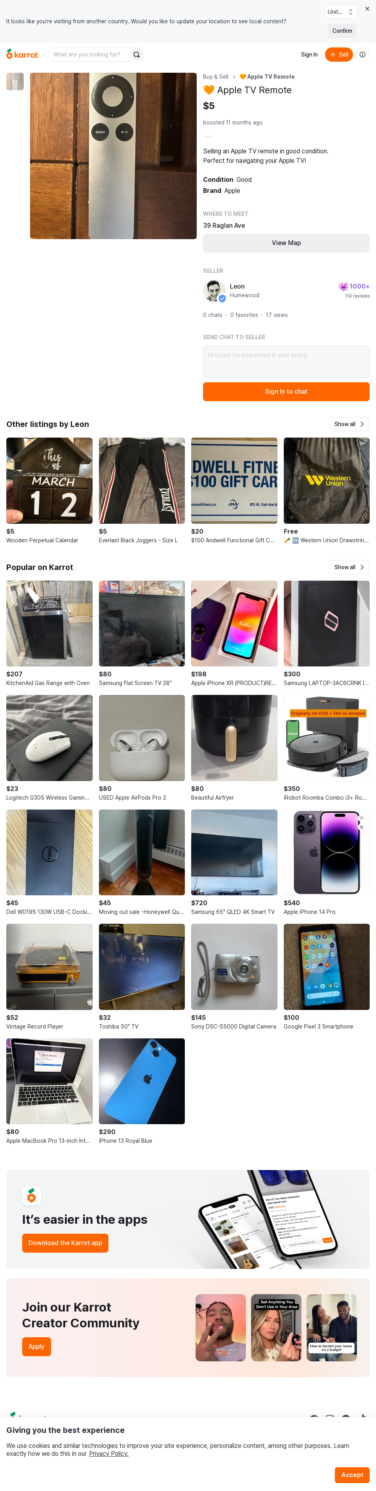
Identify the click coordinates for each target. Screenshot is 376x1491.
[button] (350, 424)
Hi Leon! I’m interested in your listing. (286, 361)
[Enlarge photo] (113, 156)
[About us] (362, 54)
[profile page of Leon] (214, 290)
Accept (352, 1475)
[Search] (136, 54)
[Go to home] (22, 54)
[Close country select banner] (367, 8)
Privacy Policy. (109, 1453)
